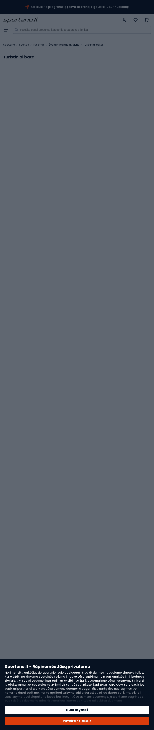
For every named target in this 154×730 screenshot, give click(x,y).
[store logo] (61, 20)
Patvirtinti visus (77, 721)
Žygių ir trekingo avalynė (64, 44)
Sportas (24, 44)
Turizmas (39, 44)
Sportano (9, 44)
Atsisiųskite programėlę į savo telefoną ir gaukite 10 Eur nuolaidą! (80, 6)
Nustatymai (77, 710)
